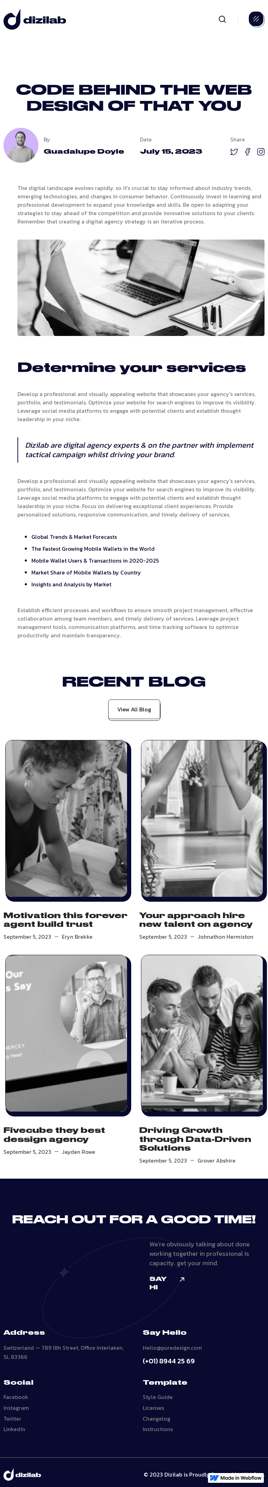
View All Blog (134, 709)
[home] (34, 19)
